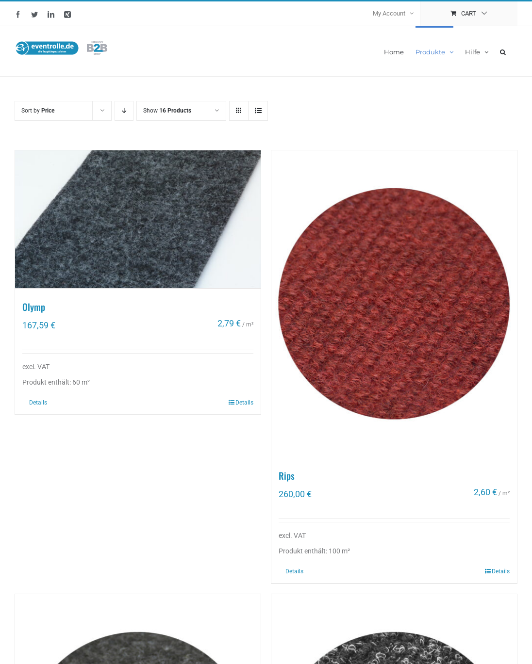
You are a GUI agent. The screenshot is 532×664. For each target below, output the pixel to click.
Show (167, 110)
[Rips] (394, 303)
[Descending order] (124, 111)
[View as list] (258, 110)
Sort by (37, 110)
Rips (287, 475)
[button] (503, 51)
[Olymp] (138, 219)
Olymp (33, 306)
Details (38, 402)
